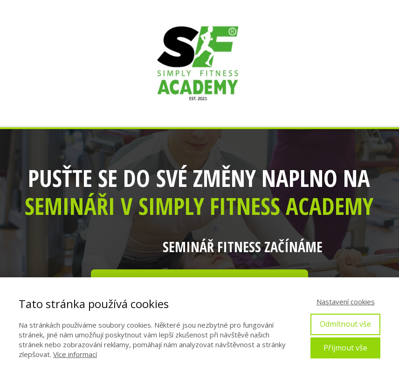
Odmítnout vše (345, 324)
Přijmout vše (345, 348)
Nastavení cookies (345, 301)
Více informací (75, 354)
